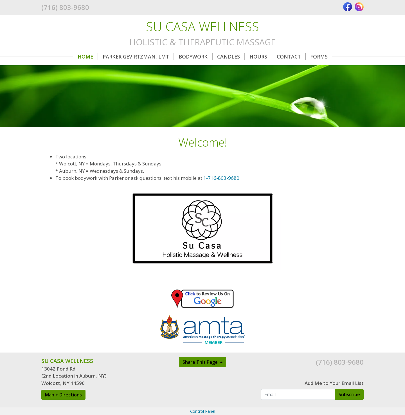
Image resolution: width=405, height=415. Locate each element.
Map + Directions (63, 395)
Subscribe (349, 394)
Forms (319, 56)
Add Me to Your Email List (334, 383)
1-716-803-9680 (221, 178)
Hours (260, 56)
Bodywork (196, 56)
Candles (231, 56)
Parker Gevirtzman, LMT (138, 56)
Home (88, 56)
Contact (291, 56)
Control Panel (202, 411)
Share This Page (201, 362)
